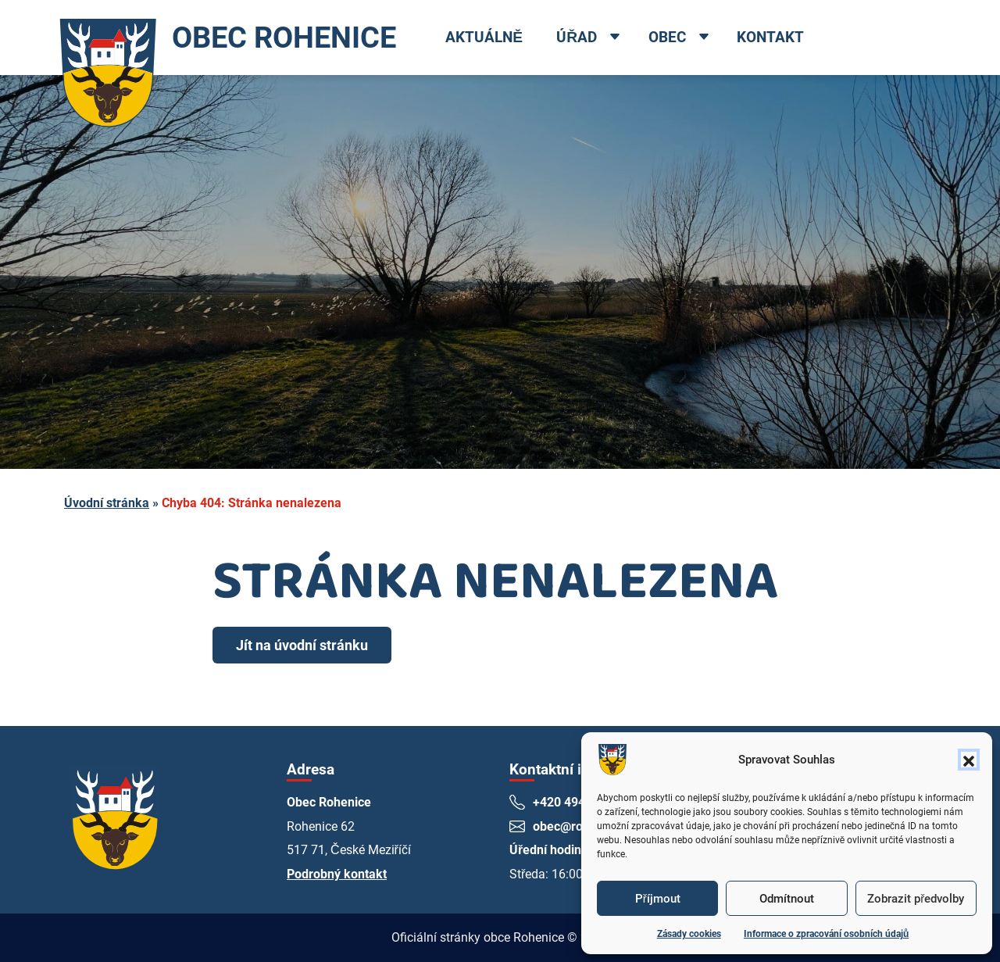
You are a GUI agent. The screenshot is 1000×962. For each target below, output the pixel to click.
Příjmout (657, 899)
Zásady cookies (689, 933)
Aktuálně (484, 37)
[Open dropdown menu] (614, 38)
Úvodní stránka (106, 502)
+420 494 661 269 (583, 802)
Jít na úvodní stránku (302, 645)
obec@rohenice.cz (585, 826)
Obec (667, 37)
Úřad (576, 37)
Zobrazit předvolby (915, 899)
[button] (969, 759)
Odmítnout (786, 899)
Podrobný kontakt (337, 874)
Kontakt (770, 37)
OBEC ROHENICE (225, 37)
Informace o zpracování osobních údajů (826, 933)
